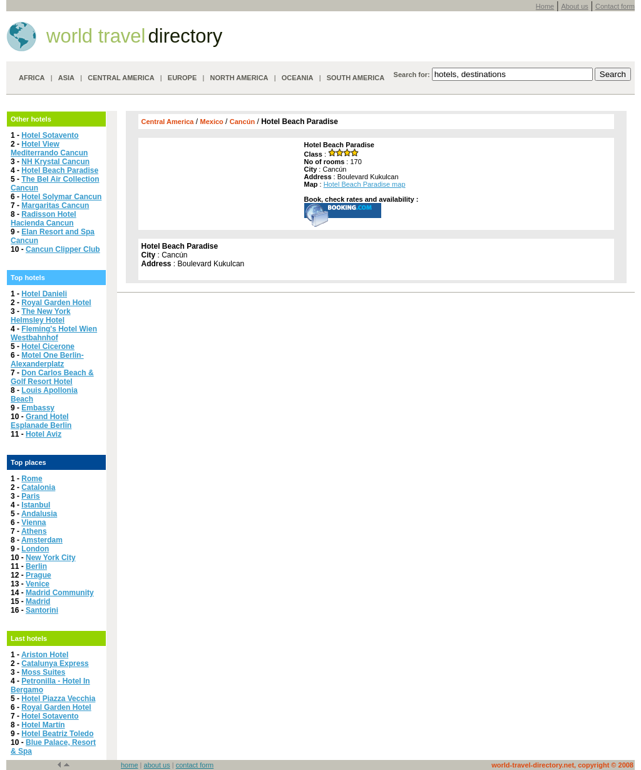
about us (157, 765)
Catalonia (38, 487)
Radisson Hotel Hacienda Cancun (43, 218)
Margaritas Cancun (55, 205)
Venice (37, 584)
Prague (38, 575)
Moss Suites (43, 672)
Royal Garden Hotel (56, 302)
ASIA (66, 77)
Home (545, 6)
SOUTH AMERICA (355, 77)
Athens (34, 531)
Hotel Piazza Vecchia (58, 698)
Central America (167, 121)
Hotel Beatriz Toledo (57, 733)
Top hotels (28, 277)
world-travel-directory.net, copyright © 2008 (562, 765)
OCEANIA (298, 77)
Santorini (42, 610)
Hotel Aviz (43, 434)
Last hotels (29, 638)
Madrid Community (60, 592)
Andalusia (39, 513)
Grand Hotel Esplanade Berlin (41, 421)
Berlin (36, 566)
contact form (195, 765)
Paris (30, 496)
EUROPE (182, 77)
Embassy (37, 407)
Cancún (242, 121)
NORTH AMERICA (239, 77)
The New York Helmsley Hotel (41, 316)
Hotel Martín (42, 725)
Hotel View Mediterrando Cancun (49, 148)
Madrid (38, 601)
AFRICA (32, 77)
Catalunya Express (54, 663)
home (129, 765)
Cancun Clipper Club (63, 249)
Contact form (615, 6)
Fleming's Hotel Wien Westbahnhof (54, 333)
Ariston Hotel (44, 654)
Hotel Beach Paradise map (365, 184)
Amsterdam (42, 540)
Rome (31, 478)
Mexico (211, 121)
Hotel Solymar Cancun (61, 196)
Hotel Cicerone (47, 346)
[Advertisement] (219, 180)
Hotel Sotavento (49, 135)
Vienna (33, 522)
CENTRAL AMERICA (121, 77)
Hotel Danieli (44, 293)
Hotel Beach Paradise (59, 170)
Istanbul (35, 505)
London (35, 548)
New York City (51, 557)
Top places (28, 462)
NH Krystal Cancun (55, 161)
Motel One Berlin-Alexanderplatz (47, 359)
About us (574, 6)
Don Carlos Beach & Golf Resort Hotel (52, 377)
